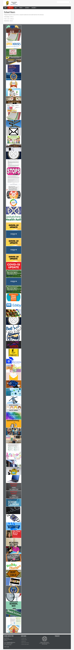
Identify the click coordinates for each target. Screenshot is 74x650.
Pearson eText (24, 639)
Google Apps (24, 638)
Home (5, 7)
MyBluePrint (24, 641)
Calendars (27, 7)
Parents (20, 7)
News (16, 7)
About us (10, 7)
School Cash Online (25, 644)
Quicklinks (34, 7)
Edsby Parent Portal (25, 642)
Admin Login (6, 646)
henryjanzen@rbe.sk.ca (11, 642)
